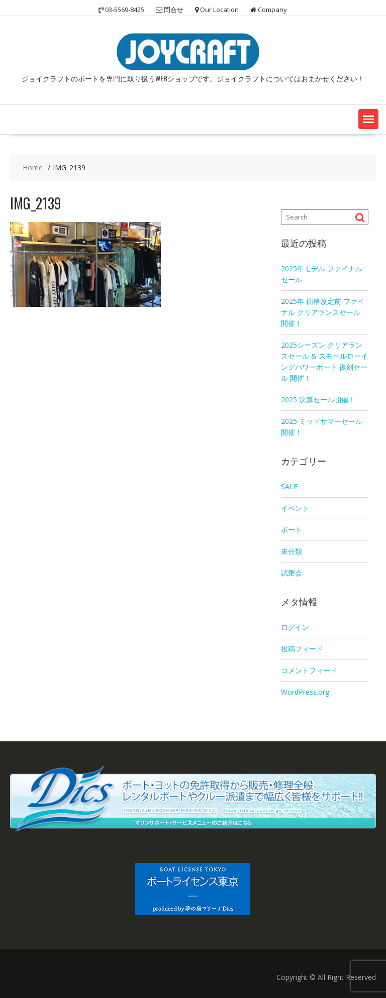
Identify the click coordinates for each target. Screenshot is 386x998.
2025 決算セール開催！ (318, 399)
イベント (295, 508)
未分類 (291, 551)
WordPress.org (305, 692)
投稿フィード (302, 648)
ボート (291, 529)
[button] (368, 119)
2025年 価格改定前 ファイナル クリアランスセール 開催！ (322, 312)
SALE (289, 486)
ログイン (295, 627)
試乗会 (291, 573)
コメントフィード (309, 670)
